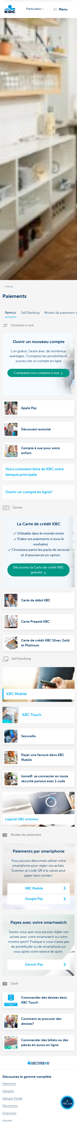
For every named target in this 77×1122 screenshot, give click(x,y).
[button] (60, 9)
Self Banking (30, 313)
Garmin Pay (34, 964)
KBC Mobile (34, 888)
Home (9, 286)
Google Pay (34, 899)
